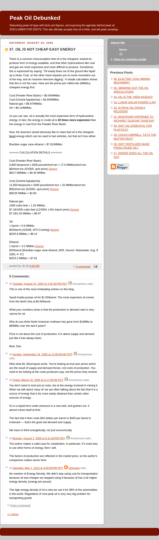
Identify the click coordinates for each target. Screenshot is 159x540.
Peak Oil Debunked (35, 18)
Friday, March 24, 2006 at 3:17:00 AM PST (37, 380)
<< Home (12, 514)
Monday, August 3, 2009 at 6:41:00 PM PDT (38, 438)
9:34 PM (34, 266)
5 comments (83, 266)
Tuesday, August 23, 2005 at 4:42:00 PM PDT (39, 283)
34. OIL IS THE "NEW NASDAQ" (133, 97)
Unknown (74, 468)
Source (53, 168)
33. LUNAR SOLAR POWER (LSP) (135, 102)
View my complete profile (130, 59)
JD (120, 53)
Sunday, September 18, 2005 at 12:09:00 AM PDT (42, 354)
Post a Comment (20, 505)
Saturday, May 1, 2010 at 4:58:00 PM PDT (37, 468)
